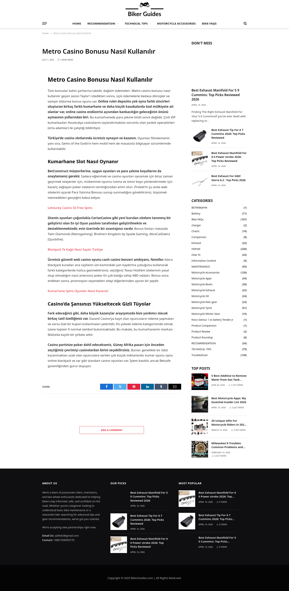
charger (196, 225)
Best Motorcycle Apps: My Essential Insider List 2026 (228, 400)
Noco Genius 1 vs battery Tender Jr (212, 319)
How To (195, 254)
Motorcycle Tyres (201, 308)
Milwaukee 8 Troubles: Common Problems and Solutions (227, 445)
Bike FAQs (209, 23)
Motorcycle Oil (200, 296)
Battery (195, 213)
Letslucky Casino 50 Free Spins (70, 208)
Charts (195, 231)
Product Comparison (203, 325)
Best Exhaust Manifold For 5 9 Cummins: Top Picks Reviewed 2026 (215, 94)
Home (76, 23)
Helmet (195, 249)
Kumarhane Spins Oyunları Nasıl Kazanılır (78, 291)
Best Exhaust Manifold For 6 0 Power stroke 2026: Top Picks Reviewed (229, 157)
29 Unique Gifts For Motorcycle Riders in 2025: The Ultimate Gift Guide (229, 423)
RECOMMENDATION (101, 23)
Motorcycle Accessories (176, 23)
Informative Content (203, 260)
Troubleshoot (199, 355)
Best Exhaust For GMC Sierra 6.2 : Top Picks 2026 (228, 178)
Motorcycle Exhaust (203, 290)
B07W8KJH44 (199, 207)
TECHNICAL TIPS (136, 23)
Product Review (200, 331)
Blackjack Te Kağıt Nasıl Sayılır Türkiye (75, 249)
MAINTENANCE (200, 266)
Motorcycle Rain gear (204, 302)
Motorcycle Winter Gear (205, 314)
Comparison (198, 237)
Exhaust (196, 243)
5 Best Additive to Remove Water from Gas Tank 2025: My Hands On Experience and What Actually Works (229, 378)
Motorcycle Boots (202, 284)
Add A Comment (111, 430)
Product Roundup (202, 337)
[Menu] (44, 23)
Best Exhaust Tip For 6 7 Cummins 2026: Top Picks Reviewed (228, 134)
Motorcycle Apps (201, 278)
